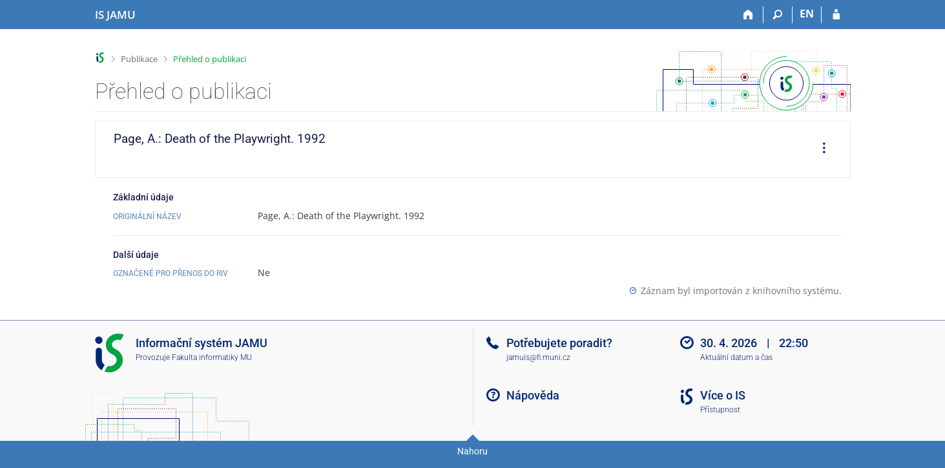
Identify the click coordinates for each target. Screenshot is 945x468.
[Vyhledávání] (778, 14)
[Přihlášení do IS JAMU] (836, 14)
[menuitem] (819, 149)
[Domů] (748, 14)
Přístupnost (720, 409)
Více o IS (722, 395)
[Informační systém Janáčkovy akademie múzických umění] (115, 14)
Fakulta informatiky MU (212, 357)
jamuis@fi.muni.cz (538, 357)
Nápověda (532, 395)
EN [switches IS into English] (807, 13)
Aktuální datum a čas (736, 357)
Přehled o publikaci (209, 59)
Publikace (139, 59)
